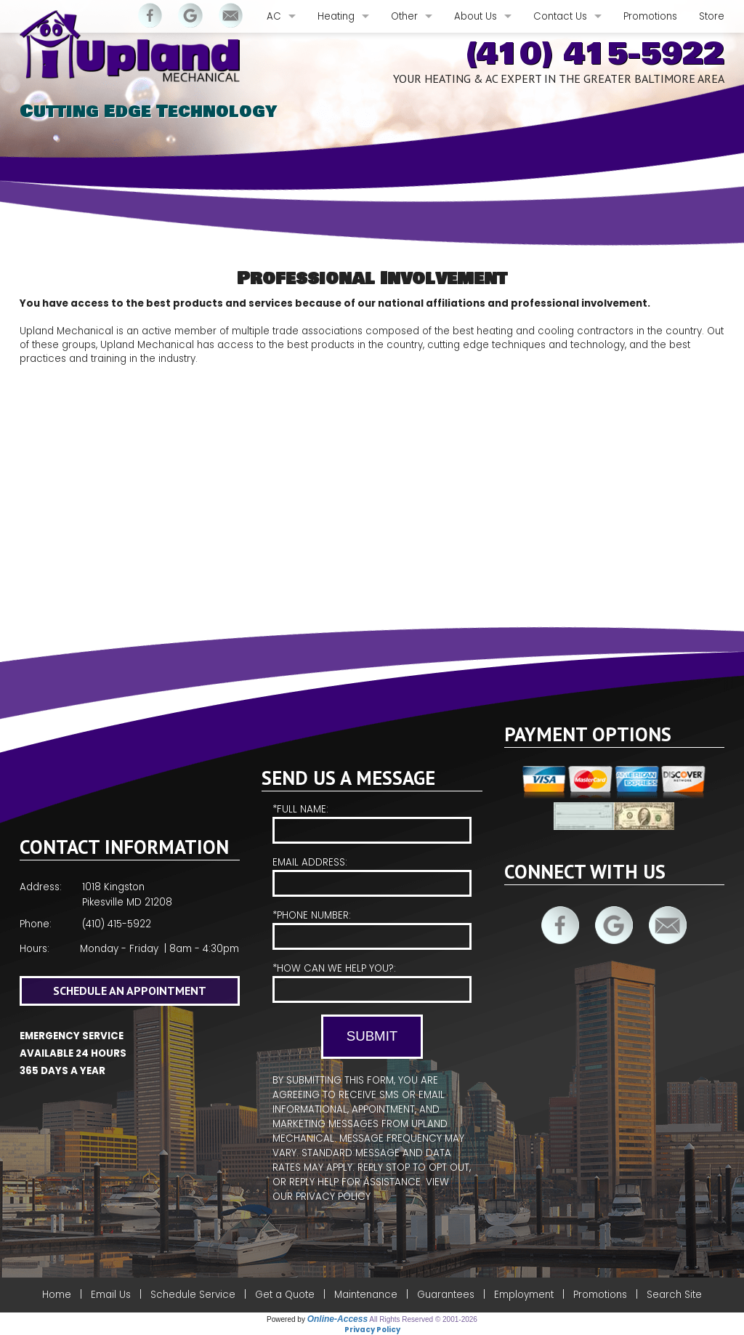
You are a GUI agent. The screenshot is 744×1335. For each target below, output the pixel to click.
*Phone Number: (371, 929)
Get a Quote (285, 1295)
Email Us (111, 1295)
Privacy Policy (333, 1196)
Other (404, 16)
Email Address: (371, 876)
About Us (475, 16)
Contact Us (560, 16)
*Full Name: (371, 823)
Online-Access (337, 1319)
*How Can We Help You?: (371, 982)
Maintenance (365, 1295)
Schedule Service (192, 1295)
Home (56, 1295)
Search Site (674, 1295)
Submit (372, 1036)
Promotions (650, 16)
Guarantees (445, 1295)
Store (711, 16)
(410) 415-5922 (594, 53)
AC (274, 16)
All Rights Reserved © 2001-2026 (423, 1319)
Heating (336, 16)
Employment (524, 1295)
